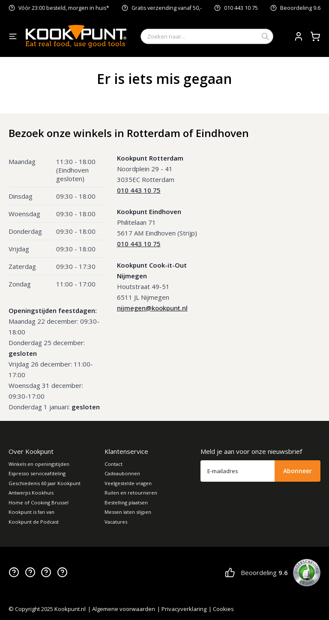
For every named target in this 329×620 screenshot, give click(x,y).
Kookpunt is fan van (31, 512)
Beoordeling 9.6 (300, 8)
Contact (114, 464)
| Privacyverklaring (181, 609)
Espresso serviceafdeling (37, 473)
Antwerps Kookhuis (31, 492)
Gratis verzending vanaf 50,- (167, 8)
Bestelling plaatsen (126, 502)
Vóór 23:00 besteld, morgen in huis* (63, 8)
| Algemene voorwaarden (121, 609)
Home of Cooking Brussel (39, 502)
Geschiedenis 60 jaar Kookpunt (45, 483)
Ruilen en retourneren (131, 492)
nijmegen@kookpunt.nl (152, 308)
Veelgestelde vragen (128, 483)
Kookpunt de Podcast (34, 522)
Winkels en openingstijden (39, 464)
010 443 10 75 (241, 8)
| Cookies (221, 609)
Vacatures (116, 522)
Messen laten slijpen (128, 512)
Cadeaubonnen (122, 473)
